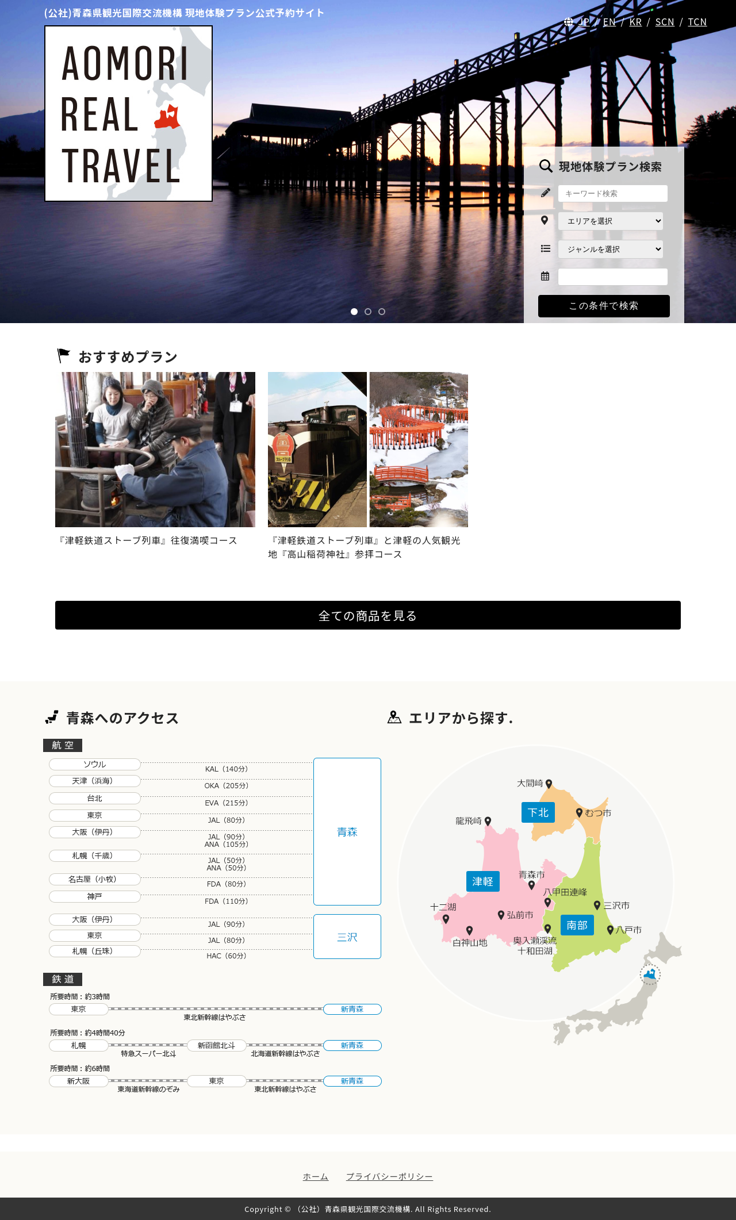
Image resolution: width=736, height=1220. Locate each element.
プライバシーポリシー (390, 1176)
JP (583, 21)
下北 (538, 811)
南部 (577, 924)
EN (609, 21)
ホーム (316, 1176)
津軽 (483, 880)
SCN (665, 21)
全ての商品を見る (368, 615)
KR (635, 21)
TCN (697, 21)
